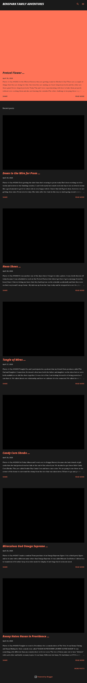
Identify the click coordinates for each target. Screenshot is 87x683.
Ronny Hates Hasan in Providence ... (26, 636)
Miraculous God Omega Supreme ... (25, 546)
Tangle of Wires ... (14, 359)
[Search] (77, 4)
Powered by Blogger (43, 677)
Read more (79, 96)
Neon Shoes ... (12, 266)
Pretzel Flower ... (13, 73)
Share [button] (5, 96)
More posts (79, 668)
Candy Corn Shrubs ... (16, 453)
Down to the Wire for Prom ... (21, 173)
